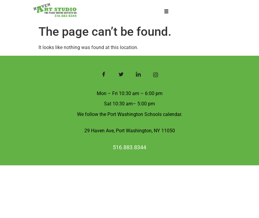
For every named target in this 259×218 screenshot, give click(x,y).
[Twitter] (120, 75)
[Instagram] (155, 75)
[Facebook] (103, 75)
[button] (166, 11)
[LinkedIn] (138, 75)
